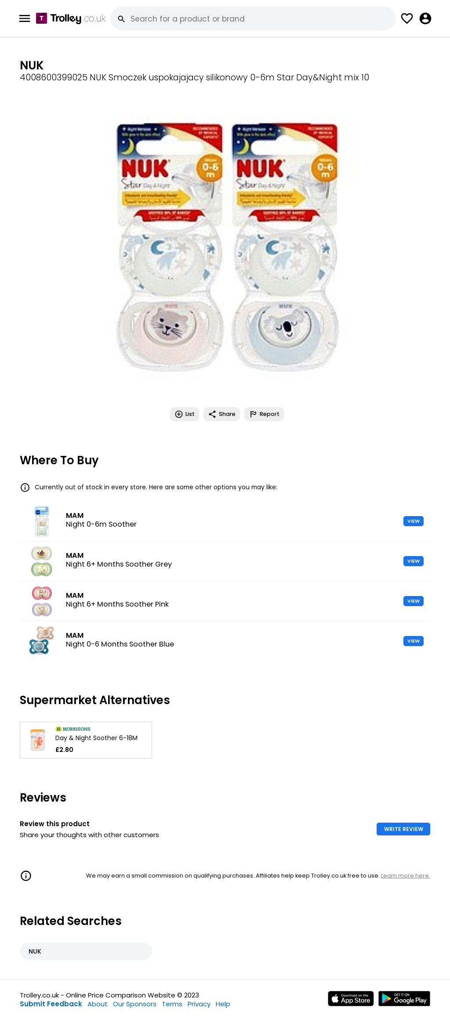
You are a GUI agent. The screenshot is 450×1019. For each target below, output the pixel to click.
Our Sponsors (134, 1003)
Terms (172, 1003)
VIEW (413, 520)
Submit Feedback (51, 1003)
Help (223, 1003)
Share (222, 414)
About (97, 1003)
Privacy (199, 1003)
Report (264, 414)
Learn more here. (405, 875)
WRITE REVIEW (403, 829)
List (184, 414)
